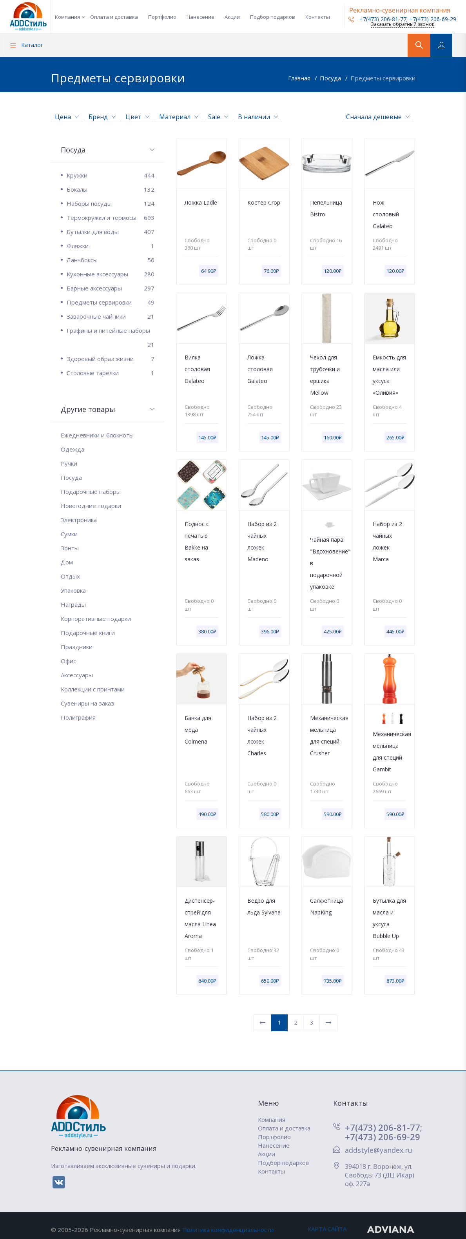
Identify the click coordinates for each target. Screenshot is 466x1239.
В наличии (258, 116)
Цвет (137, 116)
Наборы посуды (111, 203)
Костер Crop (263, 202)
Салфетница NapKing (326, 906)
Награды (73, 604)
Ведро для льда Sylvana (264, 906)
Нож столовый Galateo (386, 214)
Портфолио (162, 16)
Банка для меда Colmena (198, 729)
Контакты (317, 16)
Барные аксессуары (111, 288)
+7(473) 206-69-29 (432, 19)
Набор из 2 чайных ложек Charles (262, 735)
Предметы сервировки (382, 78)
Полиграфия (78, 717)
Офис (68, 661)
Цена (67, 116)
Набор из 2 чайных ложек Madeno (262, 541)
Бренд (102, 116)
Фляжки (111, 246)
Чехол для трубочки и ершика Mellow (325, 375)
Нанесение (200, 16)
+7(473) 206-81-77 (377, 19)
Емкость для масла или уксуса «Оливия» (389, 375)
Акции (232, 16)
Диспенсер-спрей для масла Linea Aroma (200, 918)
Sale (218, 116)
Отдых (70, 576)
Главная (300, 78)
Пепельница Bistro (326, 208)
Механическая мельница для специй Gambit (389, 751)
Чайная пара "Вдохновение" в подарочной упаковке (327, 563)
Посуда (331, 78)
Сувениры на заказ (87, 703)
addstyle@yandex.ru (378, 1150)
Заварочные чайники (111, 316)
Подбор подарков (272, 16)
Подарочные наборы (91, 491)
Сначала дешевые (378, 116)
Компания (67, 16)
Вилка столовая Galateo (197, 369)
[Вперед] (328, 1022)
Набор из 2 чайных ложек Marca (387, 541)
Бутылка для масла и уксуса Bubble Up (389, 918)
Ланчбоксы (111, 260)
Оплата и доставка (114, 16)
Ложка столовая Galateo (260, 369)
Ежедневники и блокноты (97, 435)
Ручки (69, 463)
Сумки (69, 534)
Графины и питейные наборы (111, 332)
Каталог (26, 45)
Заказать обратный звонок (402, 24)
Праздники (76, 647)
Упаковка (73, 590)
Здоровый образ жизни (111, 359)
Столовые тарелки (111, 373)
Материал (178, 116)
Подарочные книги (88, 633)
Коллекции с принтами (93, 689)
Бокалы (111, 189)
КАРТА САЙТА (327, 1229)
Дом (67, 562)
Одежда (72, 449)
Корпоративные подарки (96, 618)
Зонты (70, 548)
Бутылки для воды (111, 232)
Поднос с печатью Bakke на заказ (197, 541)
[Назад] (262, 1022)
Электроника (79, 520)
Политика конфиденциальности (228, 1230)
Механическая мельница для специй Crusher (327, 735)
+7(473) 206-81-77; (383, 1127)
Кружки (111, 175)
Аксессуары (77, 675)
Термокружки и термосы (111, 217)
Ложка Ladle (201, 202)
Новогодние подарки (91, 506)
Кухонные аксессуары (111, 274)
